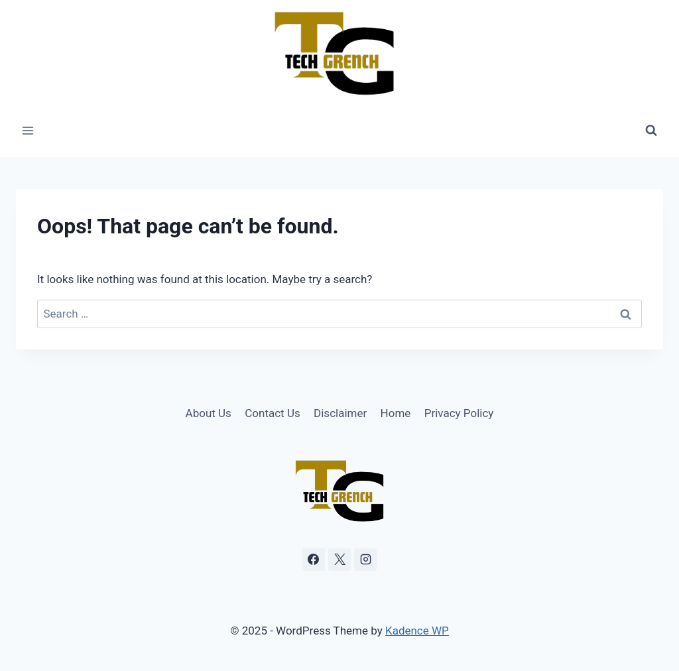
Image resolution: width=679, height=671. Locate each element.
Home (396, 413)
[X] (339, 559)
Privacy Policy (459, 413)
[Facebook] (313, 559)
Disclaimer (340, 413)
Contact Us (272, 413)
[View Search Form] (651, 131)
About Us (208, 413)
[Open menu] (28, 131)
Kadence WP (417, 630)
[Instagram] (365, 559)
